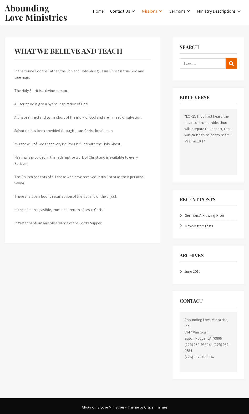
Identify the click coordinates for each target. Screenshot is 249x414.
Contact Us (120, 11)
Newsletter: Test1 (199, 225)
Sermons (177, 11)
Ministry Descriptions (216, 11)
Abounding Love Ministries (36, 12)
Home (98, 11)
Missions (149, 11)
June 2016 (192, 271)
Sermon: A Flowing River (204, 215)
